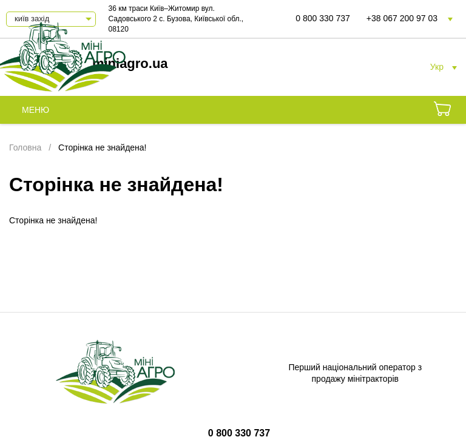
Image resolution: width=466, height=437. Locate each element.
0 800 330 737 (322, 18)
